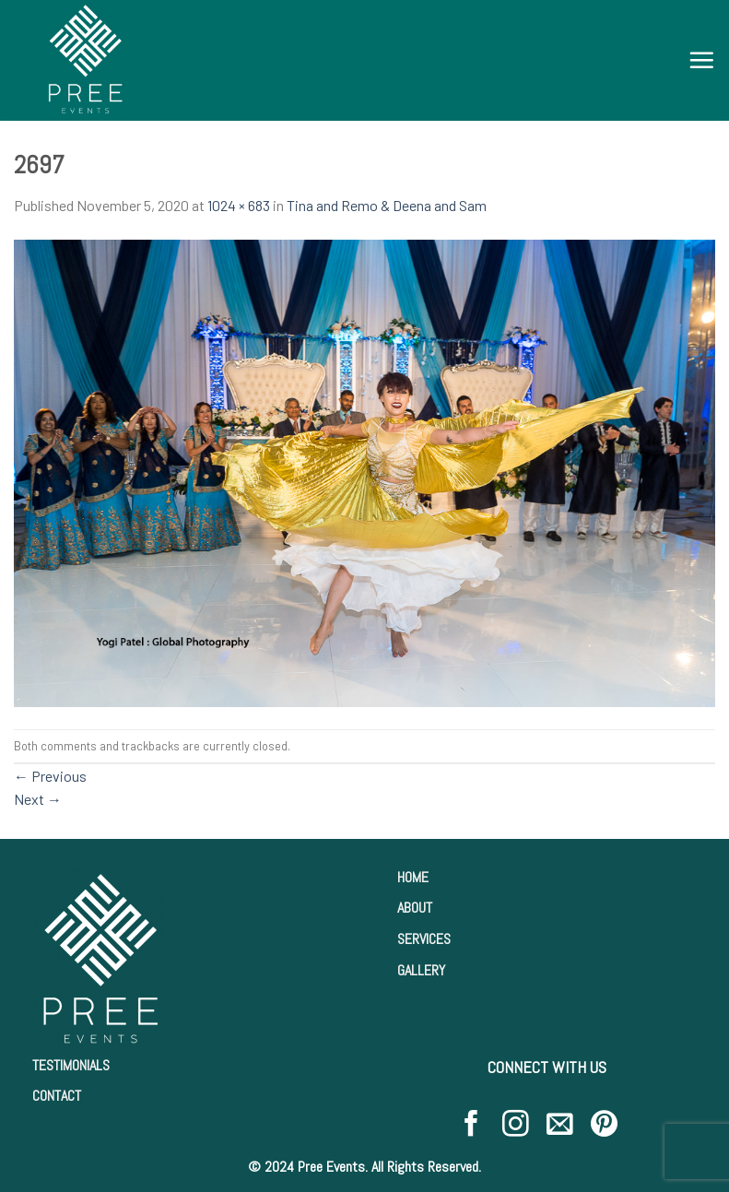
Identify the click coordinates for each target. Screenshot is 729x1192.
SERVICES (424, 939)
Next (38, 799)
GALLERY (421, 970)
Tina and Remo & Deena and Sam (387, 205)
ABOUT (414, 907)
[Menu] (701, 60)
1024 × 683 (238, 205)
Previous (50, 776)
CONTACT (56, 1095)
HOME (413, 877)
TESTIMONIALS (71, 1065)
